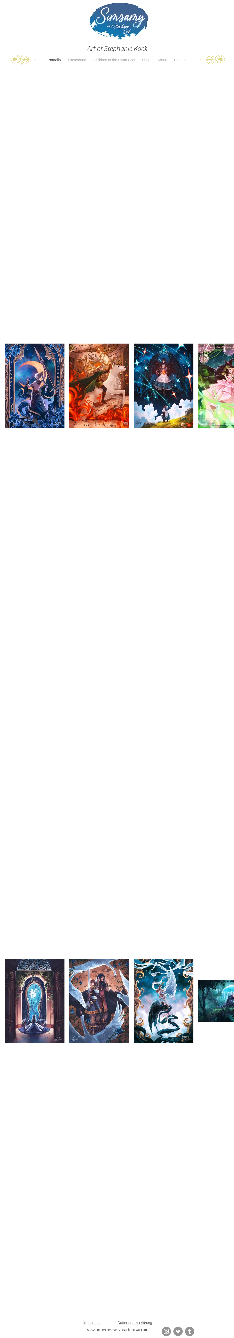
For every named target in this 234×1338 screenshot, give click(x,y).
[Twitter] (178, 1331)
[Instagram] (166, 1331)
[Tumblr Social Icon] (189, 1331)
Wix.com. (142, 1330)
